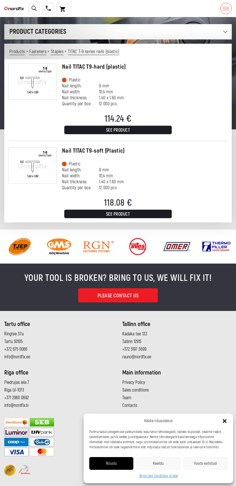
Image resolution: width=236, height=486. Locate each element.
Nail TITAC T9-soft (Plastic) (93, 151)
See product (118, 130)
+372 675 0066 (15, 349)
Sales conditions (135, 390)
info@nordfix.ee (17, 357)
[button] (224, 421)
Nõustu (111, 463)
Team (126, 398)
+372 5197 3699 (134, 349)
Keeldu (158, 463)
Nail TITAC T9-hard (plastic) (94, 67)
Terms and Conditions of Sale (158, 476)
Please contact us (118, 296)
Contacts (129, 405)
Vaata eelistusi (205, 463)
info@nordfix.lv (16, 405)
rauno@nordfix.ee (136, 357)
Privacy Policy (133, 382)
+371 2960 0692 (16, 398)
